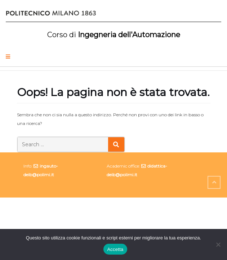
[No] (218, 244)
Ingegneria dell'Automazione (113, 34)
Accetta (115, 249)
